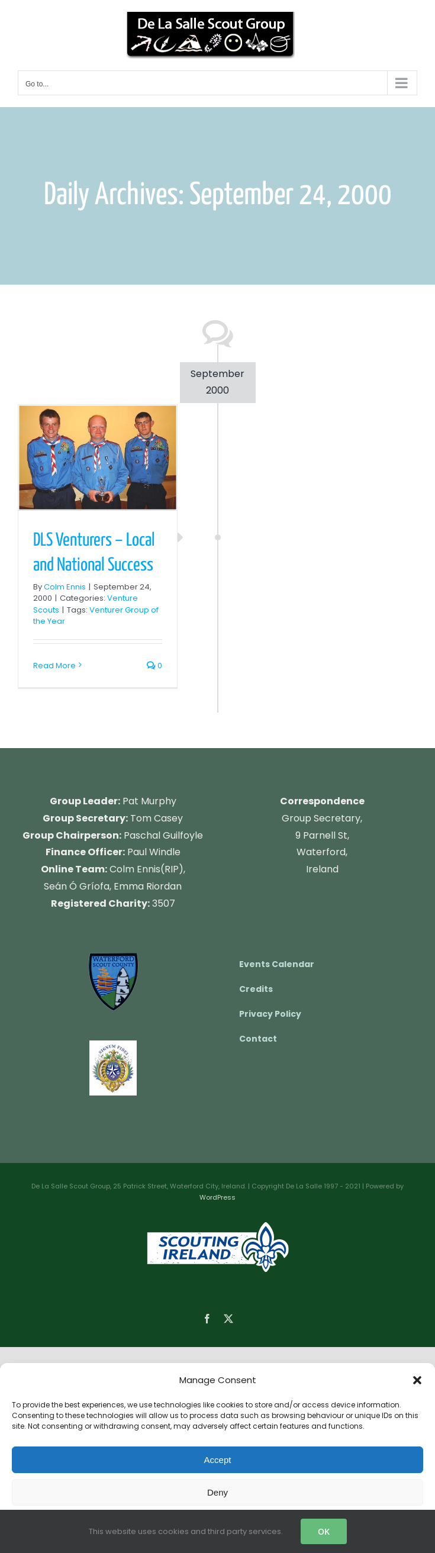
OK (324, 1531)
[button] (417, 1380)
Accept (217, 1460)
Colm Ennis (65, 586)
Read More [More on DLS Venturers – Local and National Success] (54, 665)
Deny (217, 1492)
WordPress (217, 1197)
